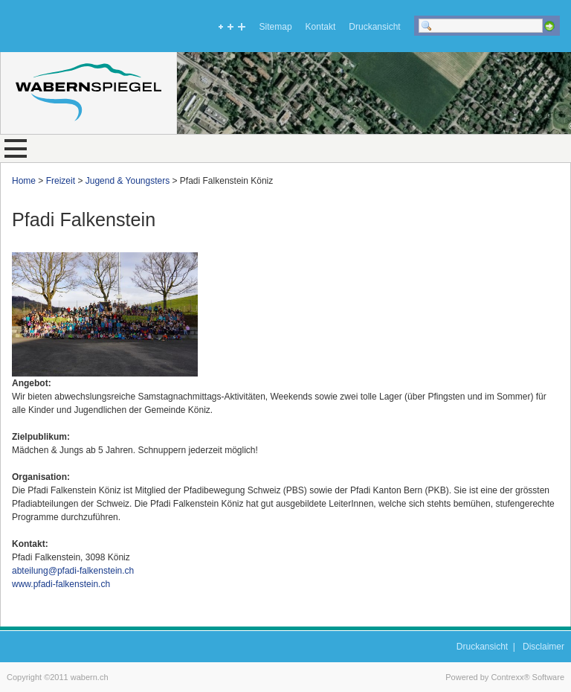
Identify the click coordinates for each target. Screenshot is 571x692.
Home (24, 181)
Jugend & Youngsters (128, 181)
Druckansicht (374, 27)
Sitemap (275, 27)
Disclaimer (543, 646)
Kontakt (321, 27)
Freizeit (60, 181)
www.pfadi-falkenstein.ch (61, 584)
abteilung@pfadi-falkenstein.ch (73, 571)
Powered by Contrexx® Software (504, 677)
